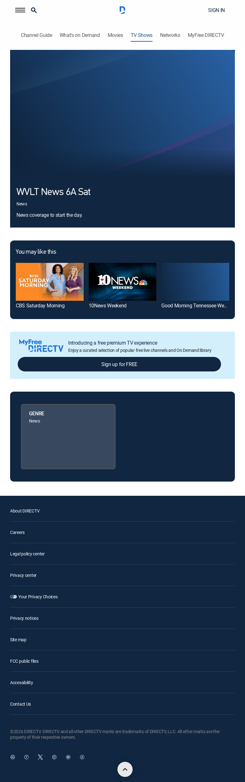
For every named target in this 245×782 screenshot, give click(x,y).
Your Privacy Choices (37, 597)
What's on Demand (80, 35)
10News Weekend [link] (108, 305)
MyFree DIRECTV (206, 35)
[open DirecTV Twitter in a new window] (40, 757)
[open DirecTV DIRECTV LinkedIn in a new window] (12, 757)
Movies (115, 35)
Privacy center (23, 575)
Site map (18, 640)
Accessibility (21, 682)
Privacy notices (24, 618)
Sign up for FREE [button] (119, 364)
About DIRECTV (24, 511)
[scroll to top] (125, 769)
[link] (50, 282)
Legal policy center (27, 554)
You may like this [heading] (36, 252)
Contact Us (20, 704)
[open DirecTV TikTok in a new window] (82, 757)
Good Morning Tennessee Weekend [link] (198, 305)
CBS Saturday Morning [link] (40, 305)
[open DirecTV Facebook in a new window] (26, 757)
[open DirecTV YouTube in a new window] (68, 757)
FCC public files (24, 661)
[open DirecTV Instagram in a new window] (54, 757)
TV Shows (141, 35)
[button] (20, 10)
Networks (170, 35)
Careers (17, 532)
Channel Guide (36, 35)
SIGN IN (216, 10)
